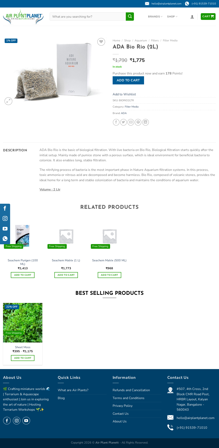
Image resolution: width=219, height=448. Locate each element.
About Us (120, 421)
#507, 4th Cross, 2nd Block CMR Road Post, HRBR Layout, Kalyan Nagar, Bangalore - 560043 (193, 399)
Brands (155, 16)
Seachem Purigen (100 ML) (23, 262)
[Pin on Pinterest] (138, 122)
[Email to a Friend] (130, 122)
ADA (124, 113)
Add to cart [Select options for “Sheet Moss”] (22, 358)
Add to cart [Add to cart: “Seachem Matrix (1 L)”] (66, 275)
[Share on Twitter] (123, 122)
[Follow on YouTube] (26, 420)
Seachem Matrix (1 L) (66, 260)
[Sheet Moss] (23, 322)
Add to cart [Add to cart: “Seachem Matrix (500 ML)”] (109, 275)
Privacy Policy (122, 406)
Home (116, 40)
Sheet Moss (22, 347)
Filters (155, 40)
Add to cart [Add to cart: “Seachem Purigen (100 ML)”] (22, 275)
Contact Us (121, 413)
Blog (61, 398)
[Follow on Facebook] (7, 420)
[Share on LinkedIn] (145, 122)
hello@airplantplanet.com (196, 418)
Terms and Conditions (128, 398)
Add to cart (128, 80)
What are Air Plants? (73, 390)
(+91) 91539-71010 (192, 427)
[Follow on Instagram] (16, 420)
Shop (172, 16)
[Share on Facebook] (116, 122)
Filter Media (170, 40)
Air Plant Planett (107, 442)
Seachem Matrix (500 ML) (109, 260)
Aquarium (141, 40)
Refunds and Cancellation (131, 390)
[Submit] (130, 16)
